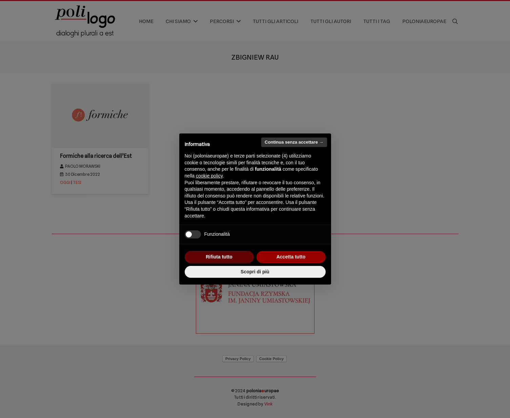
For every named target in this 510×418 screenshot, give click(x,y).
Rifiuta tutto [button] (219, 256)
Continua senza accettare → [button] (294, 142)
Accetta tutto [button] (291, 256)
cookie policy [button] (209, 176)
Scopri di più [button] (255, 271)
